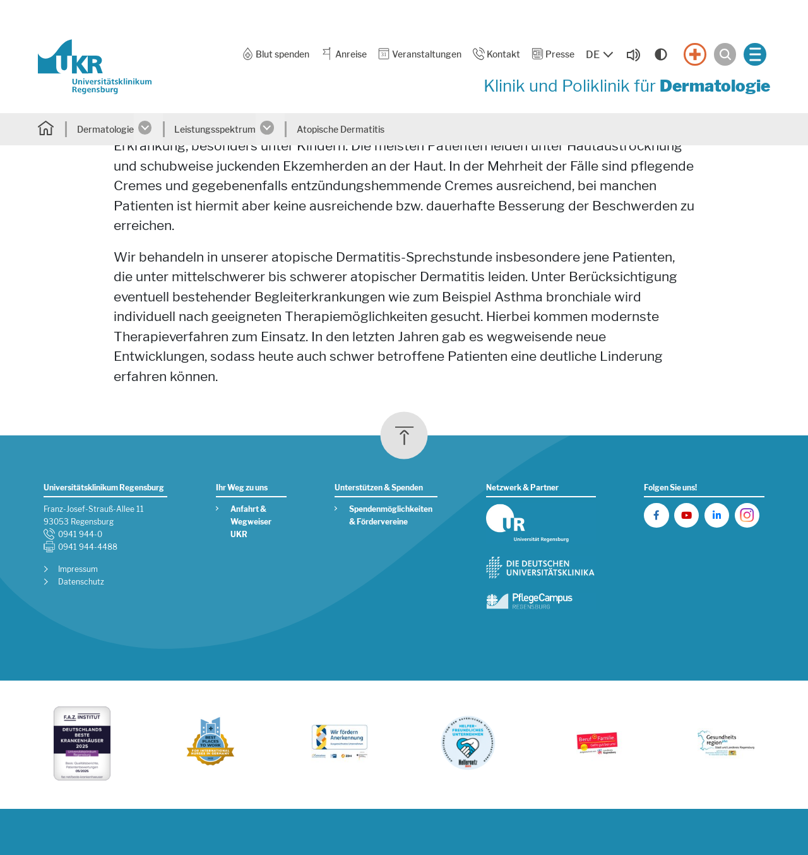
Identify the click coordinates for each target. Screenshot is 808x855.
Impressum (78, 569)
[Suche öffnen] (725, 54)
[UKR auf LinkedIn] (716, 515)
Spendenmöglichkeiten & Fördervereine (390, 515)
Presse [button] (553, 53)
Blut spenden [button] (275, 53)
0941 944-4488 (87, 547)
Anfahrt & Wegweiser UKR (250, 522)
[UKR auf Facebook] (656, 515)
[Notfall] (695, 54)
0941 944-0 (80, 534)
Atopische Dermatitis (340, 129)
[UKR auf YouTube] (686, 515)
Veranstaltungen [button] (419, 53)
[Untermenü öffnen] (148, 129)
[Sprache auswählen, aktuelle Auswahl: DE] (600, 55)
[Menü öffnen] (755, 54)
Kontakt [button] (496, 53)
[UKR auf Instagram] (747, 515)
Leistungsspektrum (215, 129)
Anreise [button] (343, 53)
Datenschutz (81, 582)
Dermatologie (105, 129)
